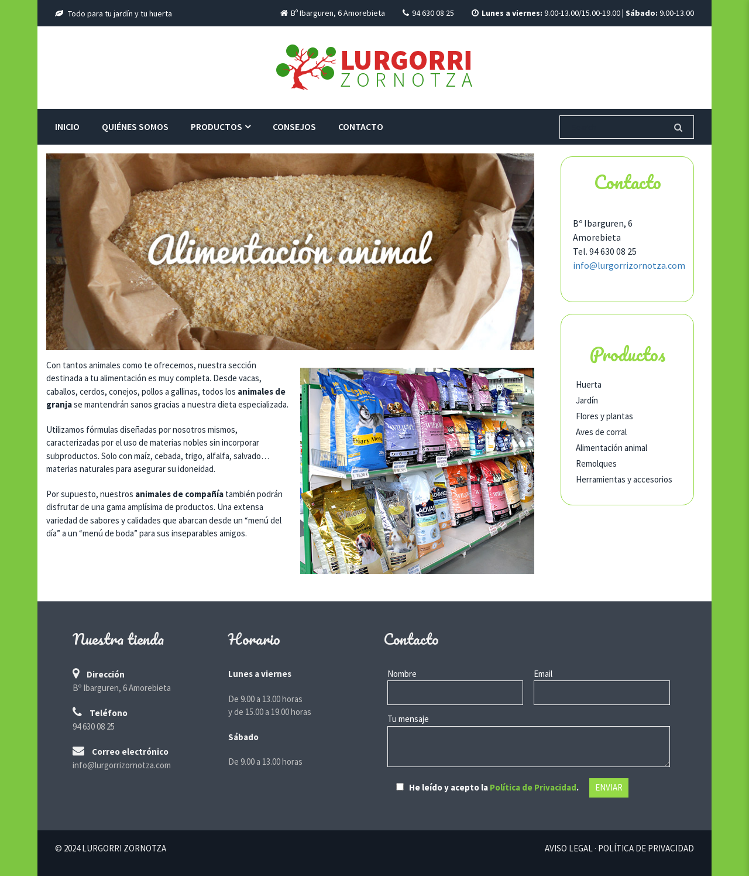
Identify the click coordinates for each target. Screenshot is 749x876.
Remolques (596, 463)
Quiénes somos (135, 126)
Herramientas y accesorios (624, 479)
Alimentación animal (611, 447)
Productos (216, 126)
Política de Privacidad (533, 787)
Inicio (67, 126)
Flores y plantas (604, 416)
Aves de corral (601, 431)
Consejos (294, 126)
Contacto (360, 126)
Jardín (587, 400)
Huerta (589, 384)
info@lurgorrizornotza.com (629, 265)
